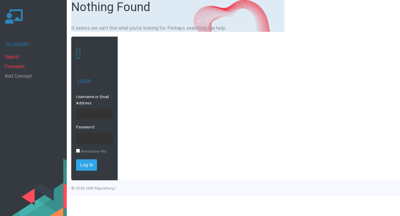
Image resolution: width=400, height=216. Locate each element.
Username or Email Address (92, 99)
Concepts (15, 66)
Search (12, 57)
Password (85, 126)
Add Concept (18, 76)
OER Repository (100, 188)
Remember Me (91, 151)
